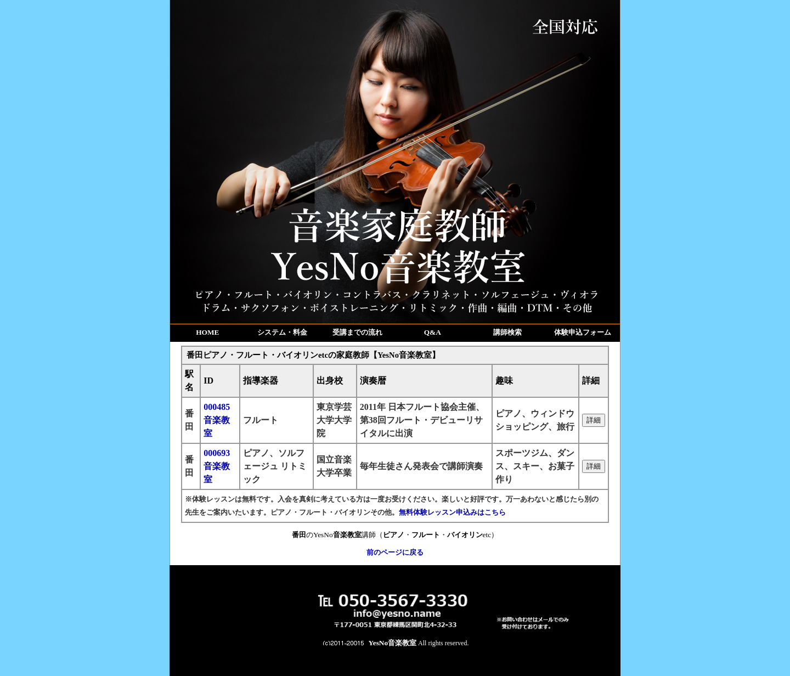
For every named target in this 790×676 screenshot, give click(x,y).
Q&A (432, 332)
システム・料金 (282, 332)
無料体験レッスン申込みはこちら (452, 512)
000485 (217, 420)
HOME (207, 332)
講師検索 (507, 332)
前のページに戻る (395, 552)
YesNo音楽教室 (393, 643)
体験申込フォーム (582, 332)
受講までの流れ (357, 332)
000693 (217, 466)
